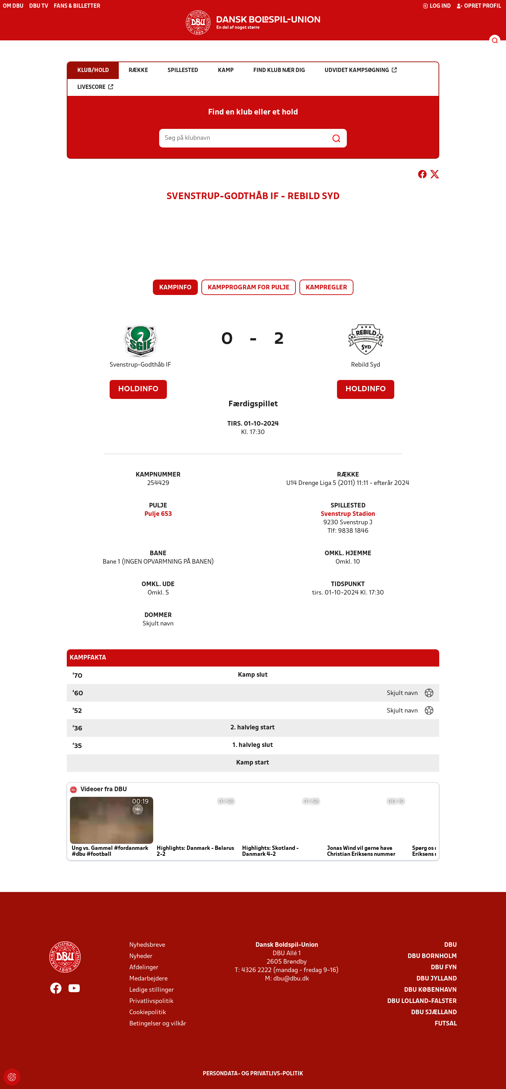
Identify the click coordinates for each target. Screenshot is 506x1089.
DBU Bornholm (432, 956)
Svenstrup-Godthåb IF (140, 365)
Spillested (348, 506)
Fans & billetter (77, 6)
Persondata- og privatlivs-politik (253, 1073)
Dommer (158, 615)
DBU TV (38, 6)
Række (348, 475)
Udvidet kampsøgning (361, 70)
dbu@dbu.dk (291, 979)
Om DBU (13, 6)
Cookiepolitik (147, 1013)
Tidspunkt (348, 585)
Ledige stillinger (151, 990)
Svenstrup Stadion (348, 514)
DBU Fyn (444, 968)
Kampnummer (158, 475)
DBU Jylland (436, 979)
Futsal (446, 1024)
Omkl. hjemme (348, 554)
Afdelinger (143, 968)
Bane (158, 554)
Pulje (158, 506)
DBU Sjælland (434, 1013)
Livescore (95, 87)
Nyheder (141, 956)
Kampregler (326, 288)
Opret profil (478, 6)
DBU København (430, 990)
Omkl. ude (158, 585)
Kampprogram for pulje (249, 288)
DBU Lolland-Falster (422, 1001)
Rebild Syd (365, 365)
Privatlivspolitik (151, 1001)
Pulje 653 (158, 514)
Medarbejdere (148, 979)
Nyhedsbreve (147, 945)
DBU (450, 945)
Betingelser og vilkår (157, 1024)
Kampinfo (175, 288)
